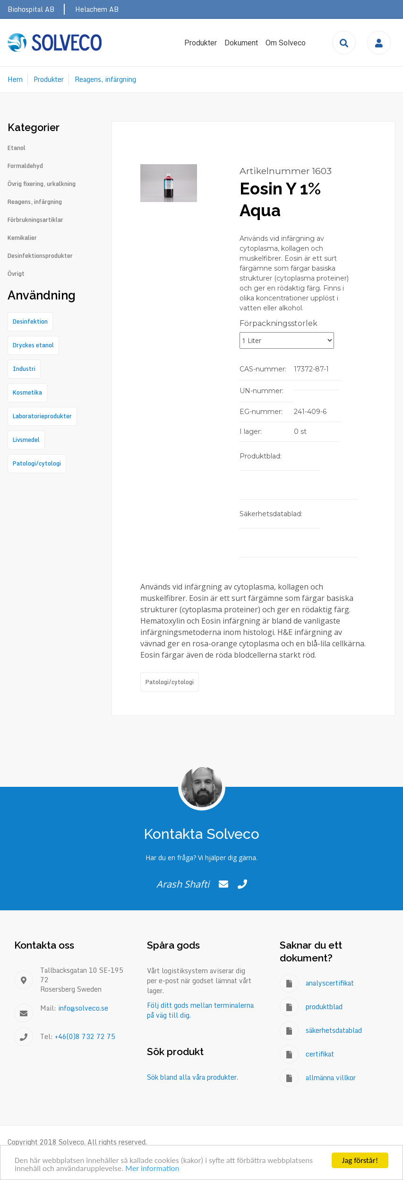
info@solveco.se (83, 1008)
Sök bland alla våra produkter (192, 1077)
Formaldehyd (25, 166)
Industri (24, 368)
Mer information (152, 1169)
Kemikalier (22, 238)
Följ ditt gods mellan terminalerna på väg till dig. (200, 1010)
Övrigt (16, 274)
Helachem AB (97, 9)
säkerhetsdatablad (334, 1030)
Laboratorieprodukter (42, 416)
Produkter (200, 42)
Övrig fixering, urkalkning (42, 184)
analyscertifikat (330, 982)
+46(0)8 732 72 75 (85, 1036)
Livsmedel (26, 439)
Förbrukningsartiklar (35, 220)
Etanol (17, 148)
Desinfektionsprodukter (40, 256)
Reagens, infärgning (105, 79)
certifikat (320, 1053)
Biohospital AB (31, 9)
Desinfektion (30, 321)
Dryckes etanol (33, 345)
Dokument (241, 42)
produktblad (324, 1006)
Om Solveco (286, 42)
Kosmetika (27, 392)
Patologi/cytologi (170, 682)
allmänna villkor (331, 1077)
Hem (15, 79)
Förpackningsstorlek (278, 323)
